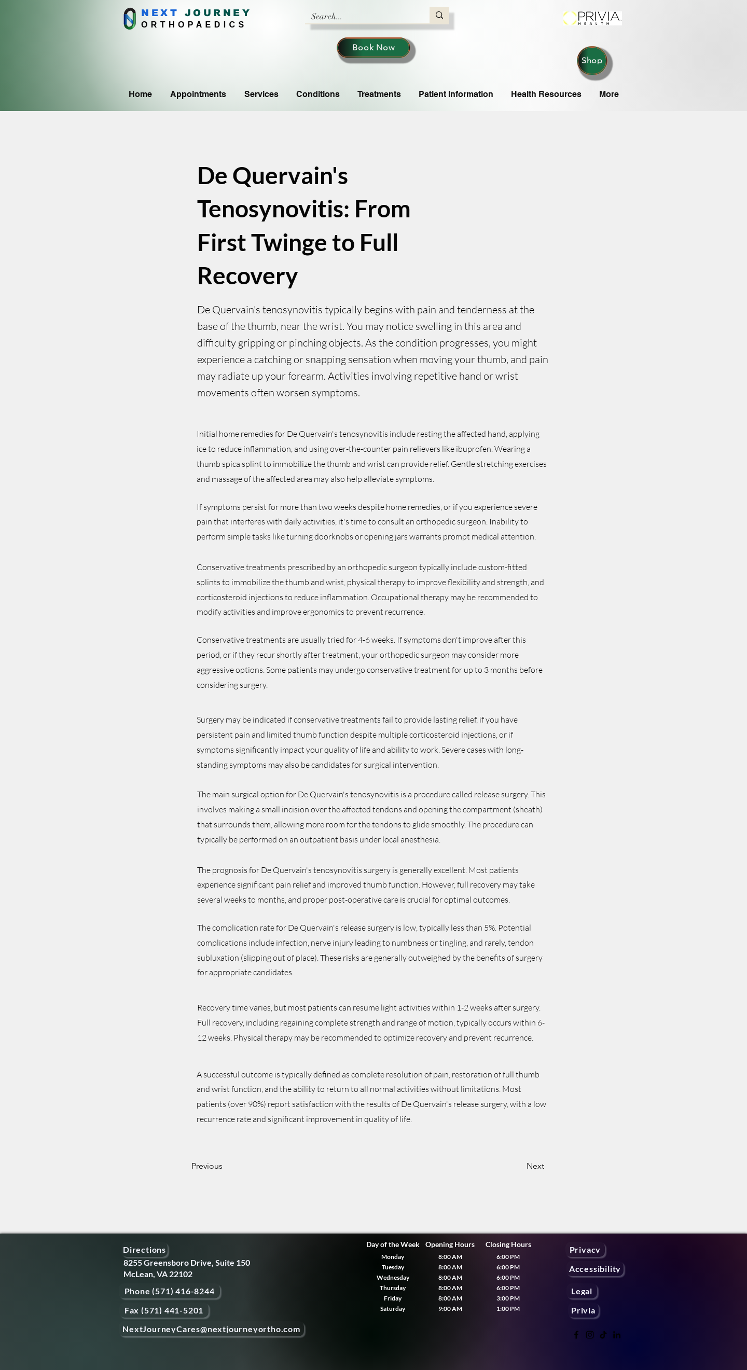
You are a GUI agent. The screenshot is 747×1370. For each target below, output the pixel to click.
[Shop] (592, 60)
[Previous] (225, 1166)
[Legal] (581, 1290)
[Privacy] (585, 1249)
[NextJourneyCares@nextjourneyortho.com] (211, 1328)
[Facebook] (576, 1335)
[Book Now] (373, 47)
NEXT (160, 13)
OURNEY (222, 13)
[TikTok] (603, 1335)
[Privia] (583, 1310)
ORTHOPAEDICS (194, 24)
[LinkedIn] (617, 1335)
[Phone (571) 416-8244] (169, 1290)
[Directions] (144, 1249)
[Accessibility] (595, 1268)
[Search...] (359, 16)
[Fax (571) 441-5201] (164, 1310)
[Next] (518, 1166)
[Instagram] (590, 1335)
